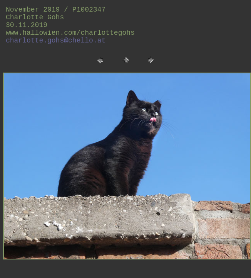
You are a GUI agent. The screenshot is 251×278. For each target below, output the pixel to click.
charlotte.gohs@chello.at (55, 40)
